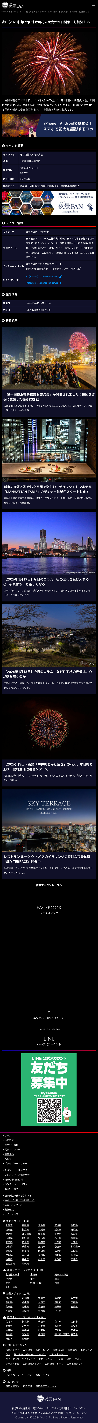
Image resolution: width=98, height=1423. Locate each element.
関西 (8, 1283)
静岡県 (41, 1242)
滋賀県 (41, 1246)
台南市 (41, 1302)
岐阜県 (25, 1242)
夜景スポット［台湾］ (19, 1293)
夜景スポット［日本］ (19, 1220)
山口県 (74, 1250)
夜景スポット (12, 1349)
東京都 (9, 1233)
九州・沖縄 (11, 1287)
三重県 (58, 1242)
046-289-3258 (47, 1408)
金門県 (41, 1310)
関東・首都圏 (61, 1274)
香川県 (25, 1255)
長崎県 (25, 1259)
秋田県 (74, 1225)
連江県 (58, 1310)
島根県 (25, 1250)
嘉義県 (25, 1330)
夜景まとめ (58, 1349)
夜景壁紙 (27, 1386)
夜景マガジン (12, 1386)
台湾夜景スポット (32, 1363)
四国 (57, 1283)
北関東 (33, 1274)
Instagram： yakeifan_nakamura (43, 282)
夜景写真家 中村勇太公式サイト (43, 263)
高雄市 (58, 1302)
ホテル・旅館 (12, 1363)
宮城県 (58, 1225)
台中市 (25, 1302)
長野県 (25, 1238)
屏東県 (74, 1302)
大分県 (58, 1259)
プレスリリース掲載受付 (17, 1175)
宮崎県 (74, 1259)
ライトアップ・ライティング (20, 1359)
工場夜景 (27, 1349)
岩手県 (41, 1225)
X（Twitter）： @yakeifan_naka (44, 276)
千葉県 (58, 1233)
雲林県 (9, 1330)
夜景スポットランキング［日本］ (26, 1269)
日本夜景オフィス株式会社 (40, 1412)
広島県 (58, 1250)
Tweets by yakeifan (49, 1028)
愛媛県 (41, 1255)
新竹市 (74, 1298)
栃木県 (58, 1229)
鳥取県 (9, 1250)
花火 (8, 1354)
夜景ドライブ (42, 1375)
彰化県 (25, 1306)
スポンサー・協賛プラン (17, 1170)
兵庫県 (25, 1246)
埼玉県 (41, 1233)
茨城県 (41, 1229)
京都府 (9, 1246)
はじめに (9, 1140)
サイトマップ (11, 1214)
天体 (60, 1359)
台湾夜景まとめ (75, 1363)
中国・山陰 (36, 1283)
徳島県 (9, 1255)
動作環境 (9, 1209)
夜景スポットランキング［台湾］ (26, 1317)
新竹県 (9, 1302)
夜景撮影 (72, 1349)
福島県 (25, 1229)
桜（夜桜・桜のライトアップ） (30, 1354)
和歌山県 (75, 1246)
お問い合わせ (11, 1188)
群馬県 (74, 1229)
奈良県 (58, 1246)
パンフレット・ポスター (17, 1184)
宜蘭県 (74, 1306)
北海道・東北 (12, 1274)
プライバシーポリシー (16, 1163)
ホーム (8, 1135)
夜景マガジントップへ (49, 885)
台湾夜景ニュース (54, 1363)
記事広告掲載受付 (14, 1179)
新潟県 (74, 1233)
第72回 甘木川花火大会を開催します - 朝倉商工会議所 (50, 185)
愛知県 (9, 1242)
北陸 (32, 1278)
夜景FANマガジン (16, 1344)
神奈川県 (26, 1233)
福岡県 (74, 1255)
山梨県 (9, 1238)
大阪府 (74, 1242)
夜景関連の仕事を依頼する (18, 1195)
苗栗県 (58, 1306)
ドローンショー (47, 1359)
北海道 (9, 1225)
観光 (69, 1359)
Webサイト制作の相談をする (20, 1200)
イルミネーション (58, 1354)
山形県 (9, 1229)
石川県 (58, 1238)
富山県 (41, 1238)
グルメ (78, 1359)
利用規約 (9, 1154)
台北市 (9, 1298)
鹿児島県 (10, 1263)
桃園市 (41, 1298)
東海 (57, 1278)
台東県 (9, 1306)
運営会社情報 (11, 1144)
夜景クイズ (86, 1349)
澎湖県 (25, 1310)
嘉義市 (25, 1338)
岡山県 (41, 1250)
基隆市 (58, 1298)
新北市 (25, 1298)
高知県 (58, 1255)
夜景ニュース (42, 1349)
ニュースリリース (13, 1204)
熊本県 (41, 1259)
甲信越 (9, 1278)
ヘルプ (8, 1159)
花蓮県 (9, 1310)
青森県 (25, 1225)
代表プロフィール (14, 1149)
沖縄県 (25, 1263)
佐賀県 (9, 1259)
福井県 (74, 1238)
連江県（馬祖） (62, 1334)
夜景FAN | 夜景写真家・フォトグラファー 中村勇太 (53, 268)
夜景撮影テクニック (46, 1386)
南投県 (41, 1306)
